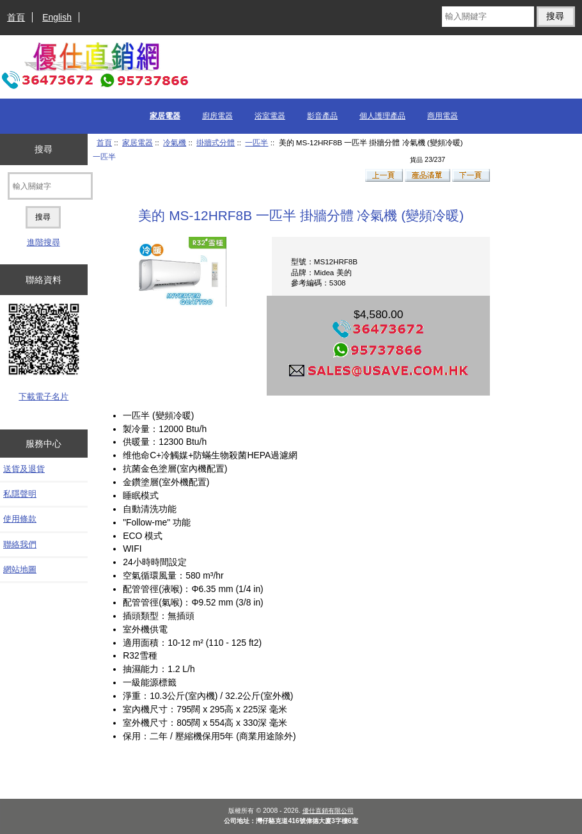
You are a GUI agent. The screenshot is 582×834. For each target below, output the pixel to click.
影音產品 (322, 115)
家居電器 (137, 142)
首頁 (16, 17)
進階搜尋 (43, 242)
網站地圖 (19, 569)
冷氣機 (174, 142)
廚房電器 (217, 115)
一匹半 (256, 142)
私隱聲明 (19, 494)
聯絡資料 (43, 280)
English (57, 17)
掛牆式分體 (215, 142)
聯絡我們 (19, 544)
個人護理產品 (382, 115)
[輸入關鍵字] (487, 16)
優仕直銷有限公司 (328, 810)
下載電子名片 (43, 396)
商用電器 (442, 115)
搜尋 (43, 149)
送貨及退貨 (24, 469)
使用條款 (19, 519)
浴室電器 (270, 115)
